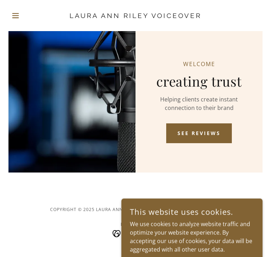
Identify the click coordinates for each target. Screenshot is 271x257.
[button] (27, 15)
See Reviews (199, 133)
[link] (135, 16)
